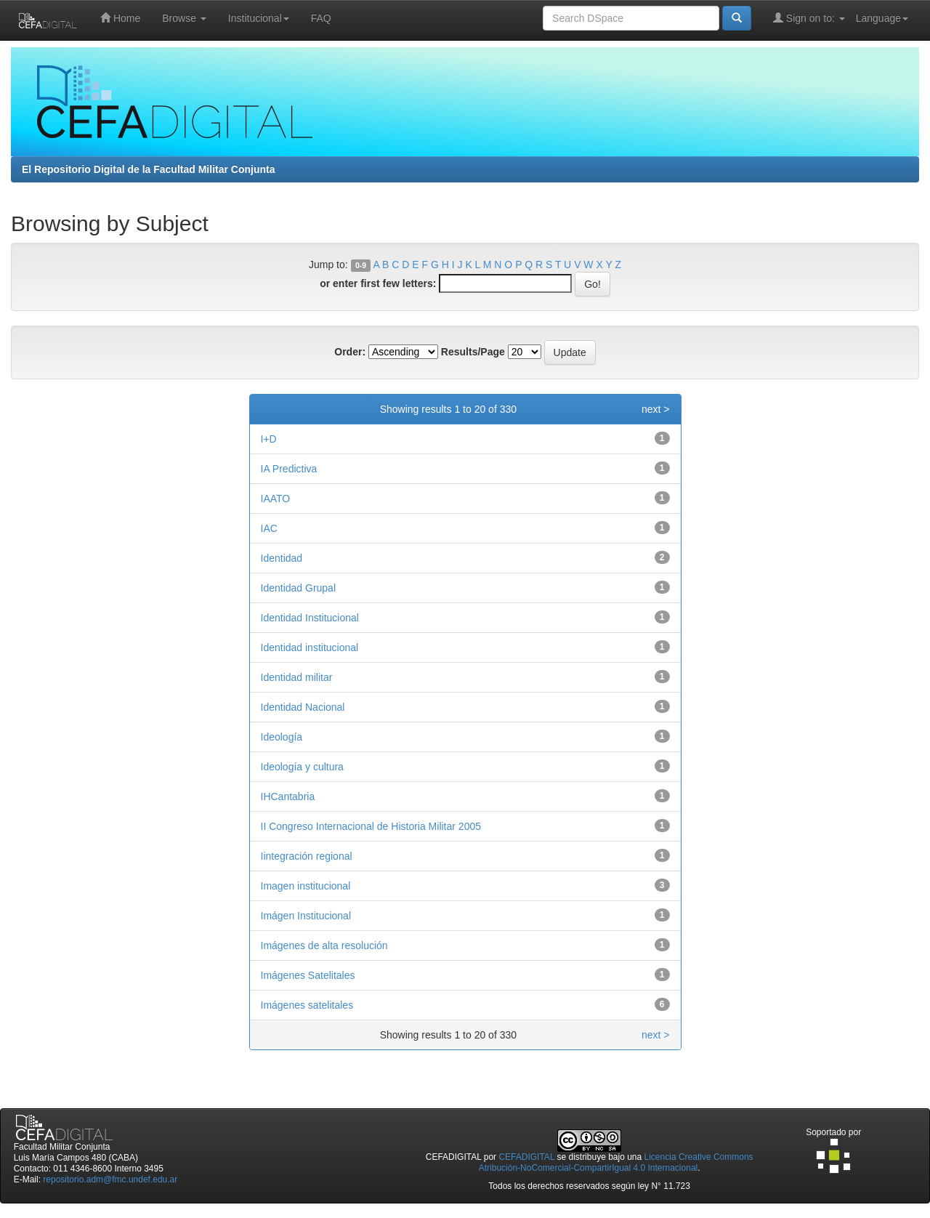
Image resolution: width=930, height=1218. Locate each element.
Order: (349, 352)
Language (882, 18)
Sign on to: (809, 18)
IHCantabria (288, 796)
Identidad (282, 558)
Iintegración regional (306, 856)
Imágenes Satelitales (308, 975)
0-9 (360, 265)
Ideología (282, 737)
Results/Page (473, 352)
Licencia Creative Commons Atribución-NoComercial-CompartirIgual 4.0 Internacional (616, 1162)
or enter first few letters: (378, 283)
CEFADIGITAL (526, 1157)
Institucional (258, 18)
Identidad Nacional (303, 707)
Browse (184, 18)
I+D (269, 439)
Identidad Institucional (310, 618)
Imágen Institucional (306, 915)
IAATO (276, 498)
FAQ (321, 18)
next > (656, 409)
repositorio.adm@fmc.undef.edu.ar (110, 1179)
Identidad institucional (310, 647)
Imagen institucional (306, 886)
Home (120, 18)
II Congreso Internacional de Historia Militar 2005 (371, 826)
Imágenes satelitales (307, 1005)
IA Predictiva (289, 469)
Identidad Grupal (298, 588)
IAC (269, 528)
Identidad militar (297, 677)
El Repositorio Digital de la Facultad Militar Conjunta (148, 169)
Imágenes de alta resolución (324, 945)
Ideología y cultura (302, 767)
